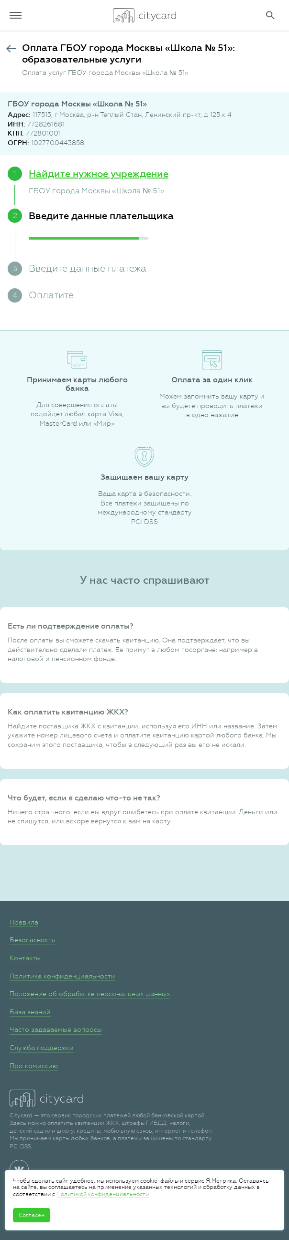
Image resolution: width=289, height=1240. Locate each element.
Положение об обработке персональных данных (90, 994)
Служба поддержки (42, 1047)
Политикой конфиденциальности (102, 1194)
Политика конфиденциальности (62, 976)
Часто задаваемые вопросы (56, 1029)
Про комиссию (34, 1066)
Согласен (31, 1215)
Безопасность (33, 940)
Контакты (25, 958)
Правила (24, 922)
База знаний (30, 1012)
